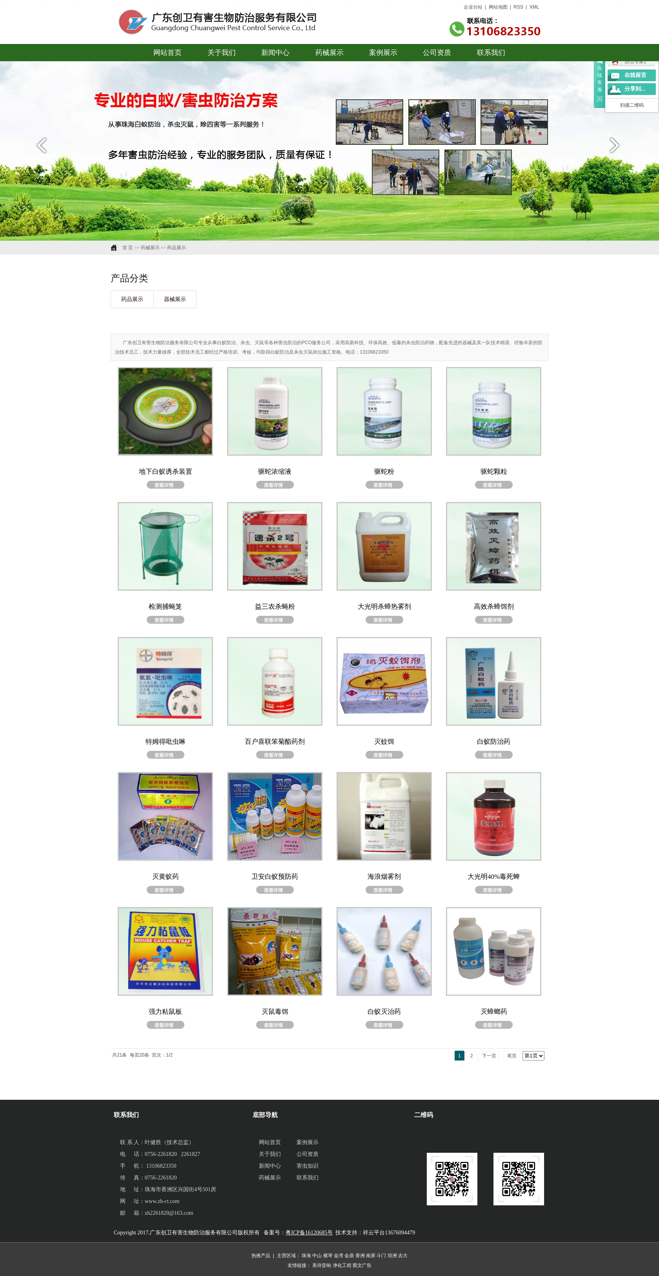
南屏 (370, 1255)
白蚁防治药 (493, 741)
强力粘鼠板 (165, 1011)
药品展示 (132, 299)
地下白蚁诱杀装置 (165, 471)
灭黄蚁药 (165, 876)
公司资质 (437, 53)
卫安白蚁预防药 (274, 876)
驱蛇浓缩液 (274, 471)
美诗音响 (321, 1265)
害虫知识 (308, 1166)
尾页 (512, 1056)
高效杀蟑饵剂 (494, 606)
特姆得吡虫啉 (166, 741)
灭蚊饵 (384, 741)
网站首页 (168, 53)
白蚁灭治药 (384, 1011)
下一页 (489, 1056)
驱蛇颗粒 (494, 471)
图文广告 (362, 1265)
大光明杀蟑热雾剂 (384, 606)
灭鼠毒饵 (275, 1011)
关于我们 (222, 53)
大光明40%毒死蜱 (494, 876)
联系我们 (491, 53)
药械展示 (329, 53)
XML (534, 7)
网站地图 (498, 7)
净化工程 (342, 1265)
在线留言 (635, 75)
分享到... (634, 89)
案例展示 (383, 53)
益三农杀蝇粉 (275, 606)
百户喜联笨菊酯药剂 (275, 741)
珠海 (306, 1255)
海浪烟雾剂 (384, 876)
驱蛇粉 (384, 471)
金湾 (338, 1255)
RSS (519, 7)
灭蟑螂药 (494, 1011)
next (619, 148)
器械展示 (175, 299)
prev (39, 148)
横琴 (328, 1255)
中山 (317, 1255)
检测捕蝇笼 (165, 606)
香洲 (360, 1255)
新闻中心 (276, 53)
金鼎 (349, 1255)
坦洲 (392, 1255)
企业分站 (473, 7)
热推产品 (260, 1255)
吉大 (403, 1255)
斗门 (381, 1255)
